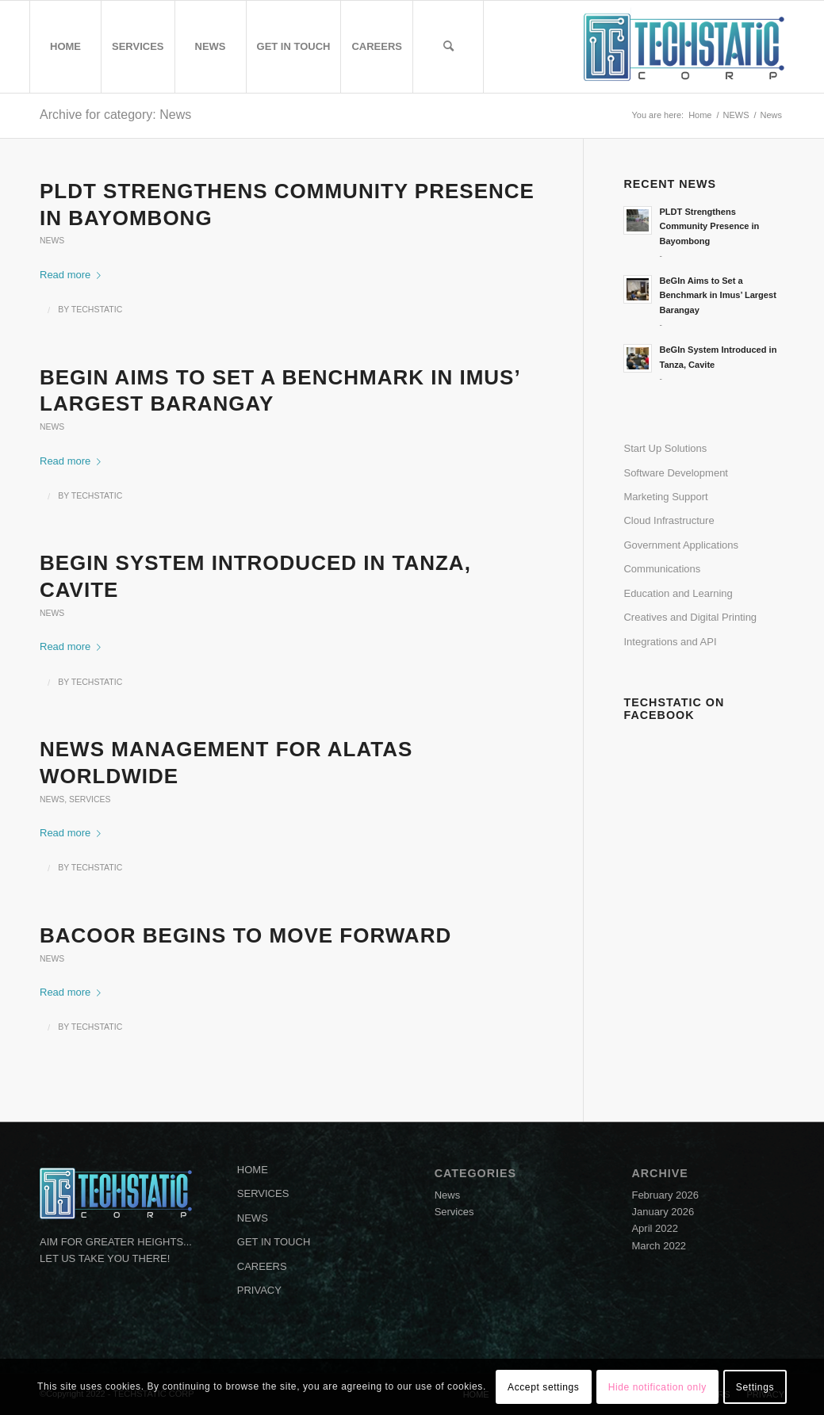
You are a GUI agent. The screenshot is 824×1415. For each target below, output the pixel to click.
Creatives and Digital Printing (690, 617)
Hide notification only (657, 1387)
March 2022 (658, 1246)
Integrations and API (669, 642)
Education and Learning (677, 593)
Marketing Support (665, 497)
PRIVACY (259, 1290)
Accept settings (543, 1387)
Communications (661, 569)
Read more (73, 275)
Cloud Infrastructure (668, 520)
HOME (252, 1170)
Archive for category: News (115, 114)
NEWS (252, 1218)
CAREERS (262, 1266)
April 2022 (654, 1228)
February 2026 (665, 1195)
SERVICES (263, 1193)
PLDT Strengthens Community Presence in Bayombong (709, 227)
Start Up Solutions (665, 448)
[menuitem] (65, 47)
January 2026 (662, 1212)
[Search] (448, 47)
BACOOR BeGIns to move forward (245, 935)
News (52, 240)
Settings (755, 1387)
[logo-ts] (684, 47)
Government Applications (680, 545)
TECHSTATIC (96, 309)
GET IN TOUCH (273, 1242)
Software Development (675, 473)
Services (89, 799)
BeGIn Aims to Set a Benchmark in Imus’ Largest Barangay (717, 296)
